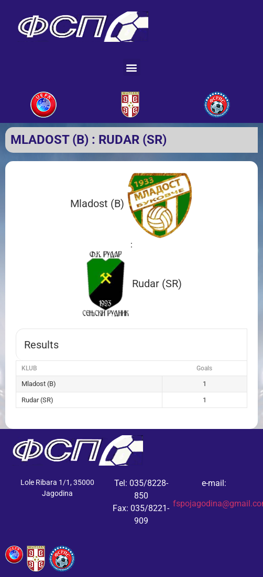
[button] (131, 67)
